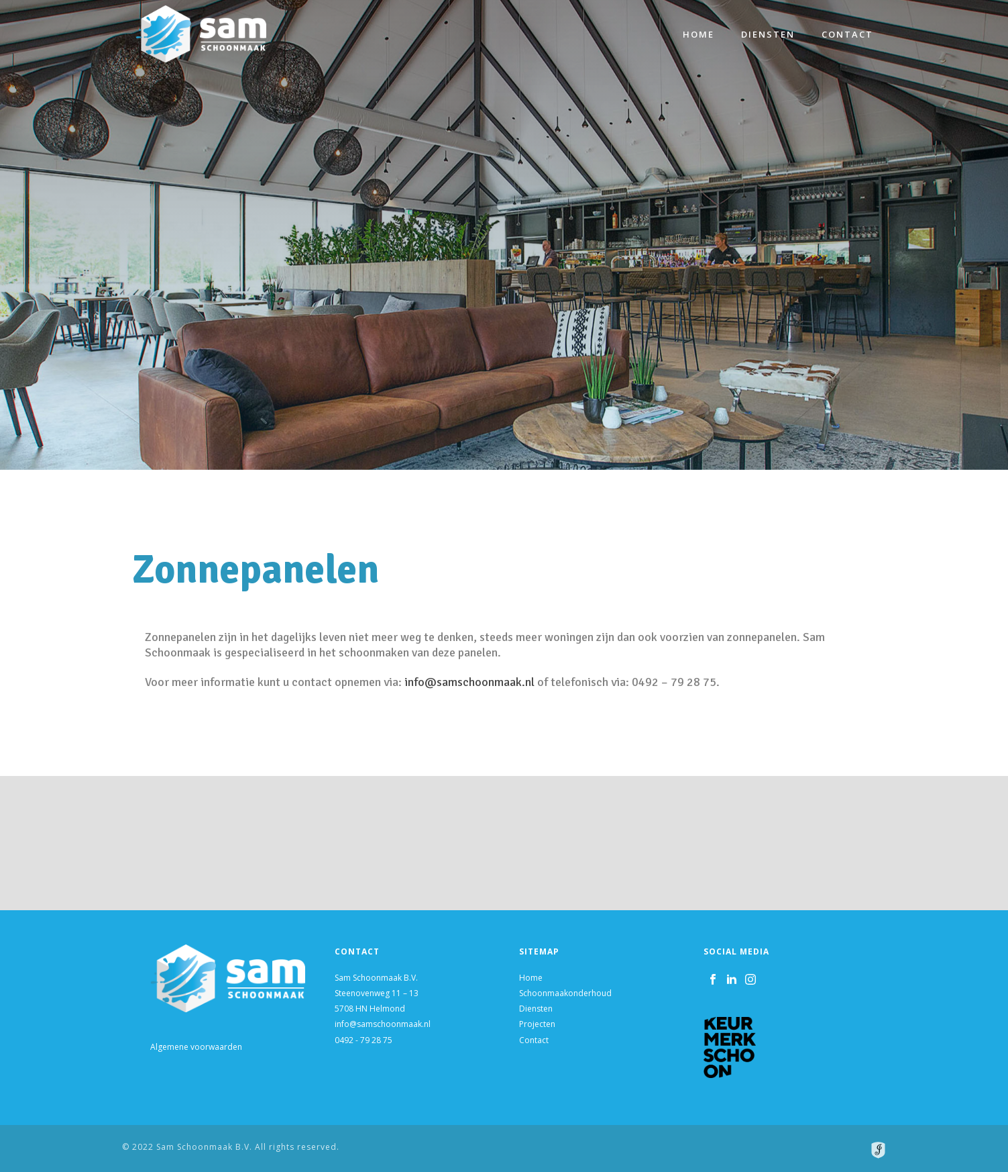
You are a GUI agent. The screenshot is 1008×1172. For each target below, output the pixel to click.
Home (698, 34)
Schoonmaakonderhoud (565, 993)
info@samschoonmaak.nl (547, 682)
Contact (847, 34)
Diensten (768, 34)
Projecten (537, 1024)
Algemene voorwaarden (196, 1047)
